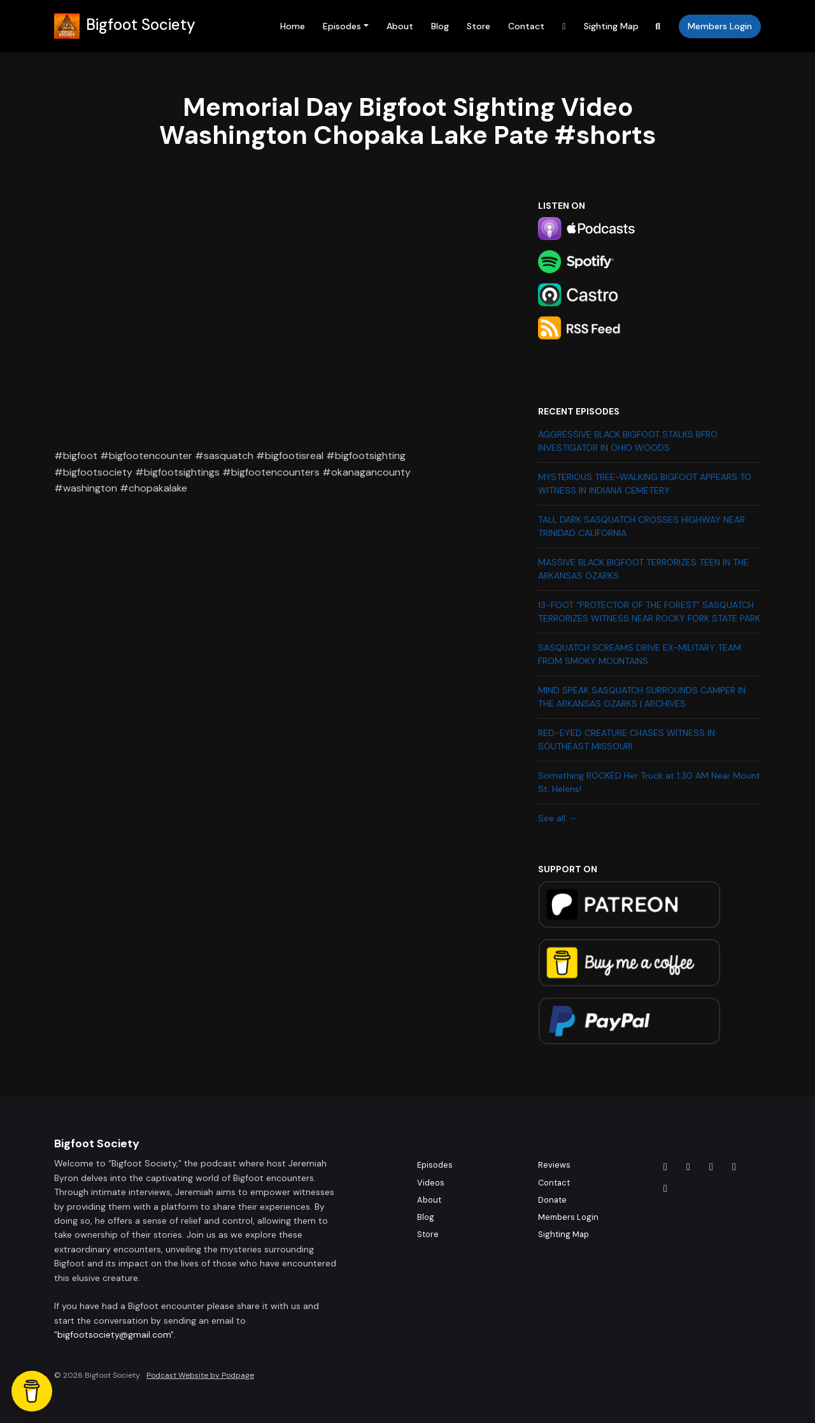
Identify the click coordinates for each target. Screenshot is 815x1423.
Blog (440, 26)
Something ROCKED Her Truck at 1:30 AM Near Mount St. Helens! (649, 782)
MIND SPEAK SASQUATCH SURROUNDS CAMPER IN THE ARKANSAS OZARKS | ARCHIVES (642, 696)
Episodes (342, 26)
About (399, 26)
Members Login (720, 26)
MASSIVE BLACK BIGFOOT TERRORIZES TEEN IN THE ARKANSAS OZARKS (643, 568)
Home (292, 26)
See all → (557, 818)
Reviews (554, 1164)
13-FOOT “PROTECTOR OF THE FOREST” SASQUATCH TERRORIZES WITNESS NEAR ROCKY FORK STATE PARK (649, 611)
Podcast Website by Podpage (200, 1375)
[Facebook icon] (665, 1167)
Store (478, 26)
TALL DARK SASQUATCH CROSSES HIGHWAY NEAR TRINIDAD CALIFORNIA (641, 526)
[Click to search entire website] (658, 26)
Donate (552, 1199)
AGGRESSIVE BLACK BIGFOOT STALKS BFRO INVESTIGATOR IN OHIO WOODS (628, 440)
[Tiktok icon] (711, 1167)
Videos (430, 1182)
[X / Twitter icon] (734, 1167)
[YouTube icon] (665, 1189)
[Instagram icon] (688, 1167)
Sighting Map (611, 26)
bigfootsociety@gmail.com (114, 1334)
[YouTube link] (564, 26)
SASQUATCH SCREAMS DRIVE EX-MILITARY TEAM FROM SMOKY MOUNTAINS (639, 654)
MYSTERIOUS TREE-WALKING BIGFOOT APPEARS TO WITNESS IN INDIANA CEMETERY (644, 483)
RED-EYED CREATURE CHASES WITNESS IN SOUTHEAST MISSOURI (626, 739)
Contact (526, 26)
